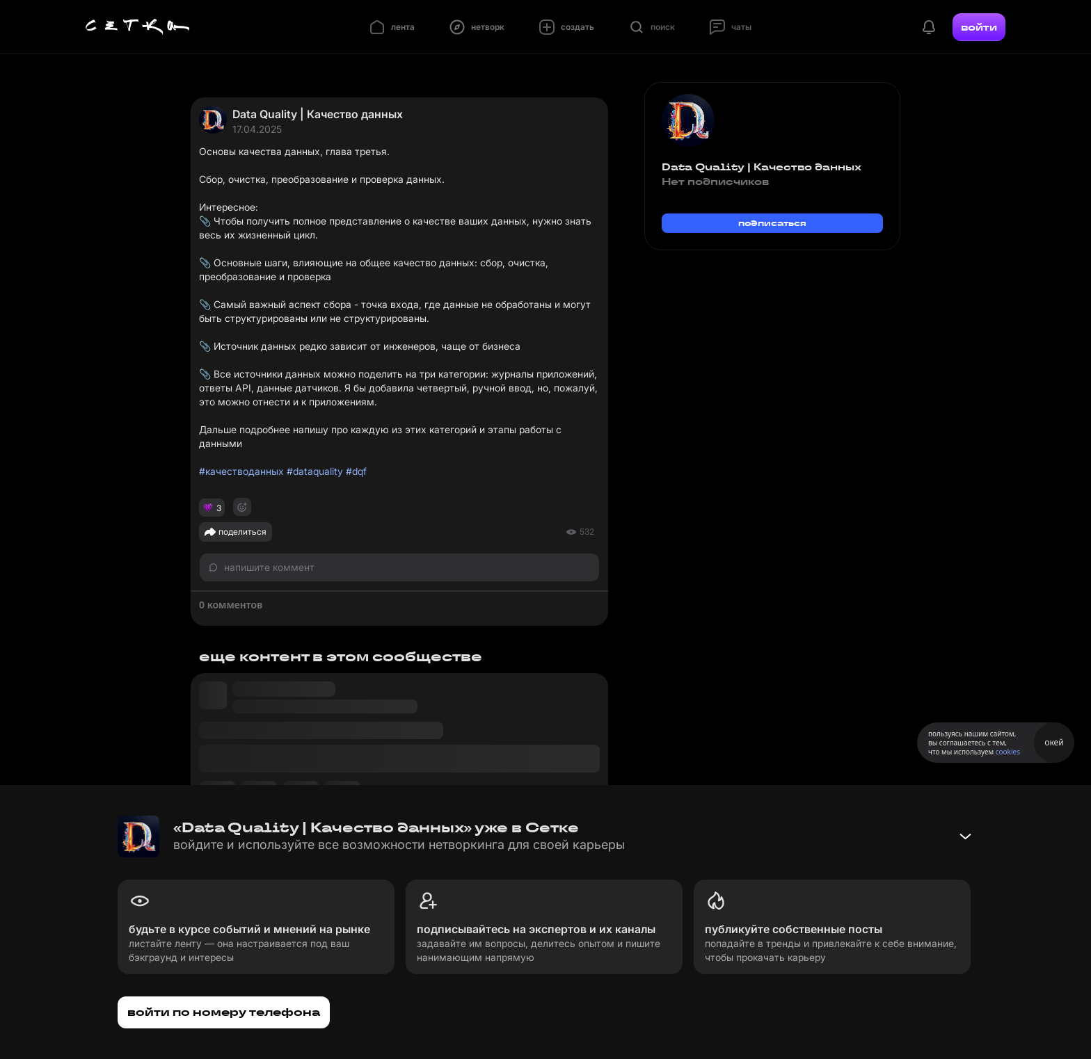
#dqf (356, 471)
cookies (1008, 752)
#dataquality (315, 471)
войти (979, 27)
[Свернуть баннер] (965, 836)
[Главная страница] (138, 27)
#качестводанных (241, 471)
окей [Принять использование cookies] (1053, 742)
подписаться (772, 223)
